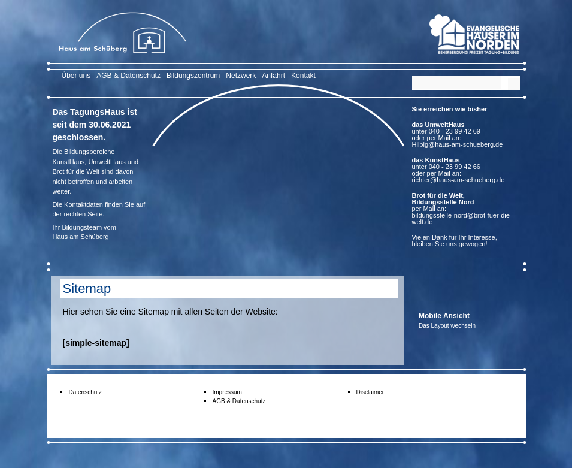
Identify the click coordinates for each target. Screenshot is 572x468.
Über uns (76, 75)
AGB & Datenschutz (128, 75)
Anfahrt (273, 75)
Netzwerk (241, 75)
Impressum (227, 392)
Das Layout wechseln (447, 325)
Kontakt (303, 75)
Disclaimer (370, 392)
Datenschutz (85, 392)
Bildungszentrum (193, 75)
